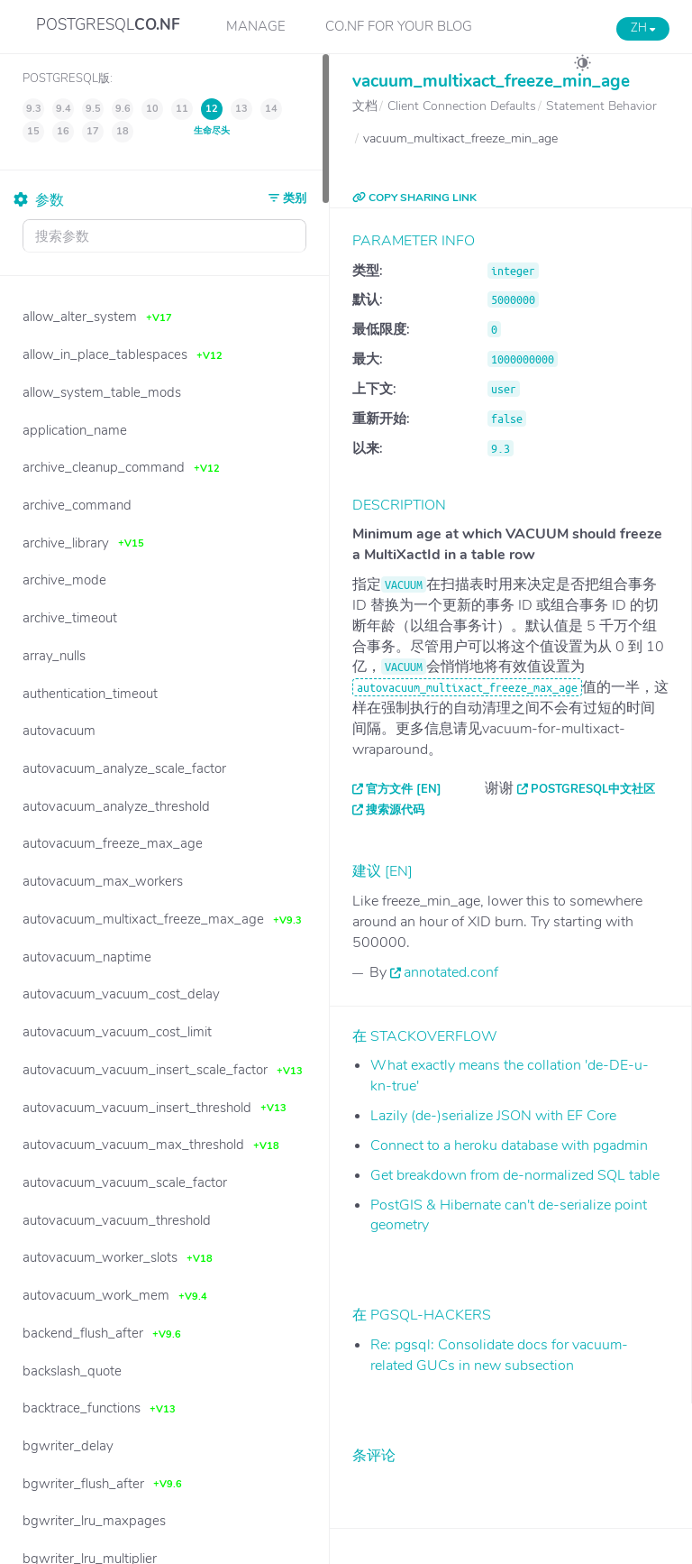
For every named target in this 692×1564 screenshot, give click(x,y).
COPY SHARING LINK (414, 197)
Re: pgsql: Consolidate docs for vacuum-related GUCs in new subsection (499, 1355)
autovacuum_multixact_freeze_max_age (467, 687)
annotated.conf (451, 972)
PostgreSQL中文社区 (593, 789)
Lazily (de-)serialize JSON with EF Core (493, 1116)
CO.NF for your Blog (398, 26)
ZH (643, 28)
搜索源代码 (395, 810)
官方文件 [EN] (404, 789)
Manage (256, 26)
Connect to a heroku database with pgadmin (509, 1145)
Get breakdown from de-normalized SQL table (515, 1175)
